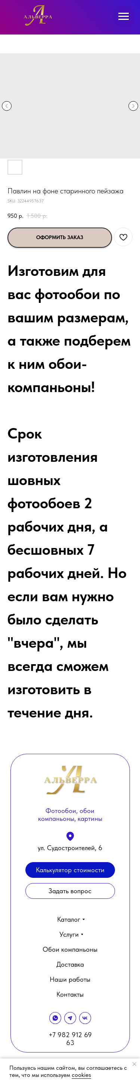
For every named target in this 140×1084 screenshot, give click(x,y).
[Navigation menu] (123, 16)
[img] (38, 16)
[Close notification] (134, 1064)
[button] (70, 891)
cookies (81, 1074)
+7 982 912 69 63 (70, 1039)
